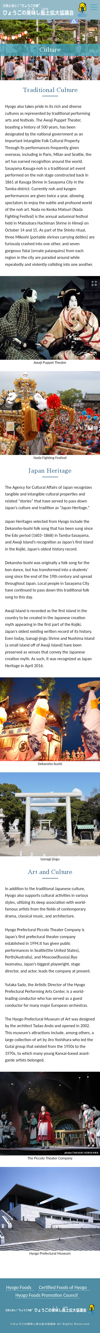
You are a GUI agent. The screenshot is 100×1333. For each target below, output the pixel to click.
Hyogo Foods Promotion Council (46, 1295)
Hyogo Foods (18, 1287)
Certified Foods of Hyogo (63, 1287)
